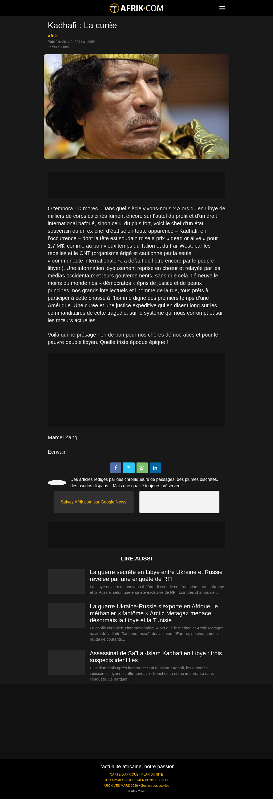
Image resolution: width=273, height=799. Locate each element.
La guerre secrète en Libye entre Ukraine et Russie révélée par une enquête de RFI (156, 575)
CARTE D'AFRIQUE (124, 774)
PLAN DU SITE (152, 774)
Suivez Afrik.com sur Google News (93, 502)
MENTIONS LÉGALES (153, 780)
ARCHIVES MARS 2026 (121, 786)
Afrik (52, 36)
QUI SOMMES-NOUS (119, 780)
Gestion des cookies (155, 786)
